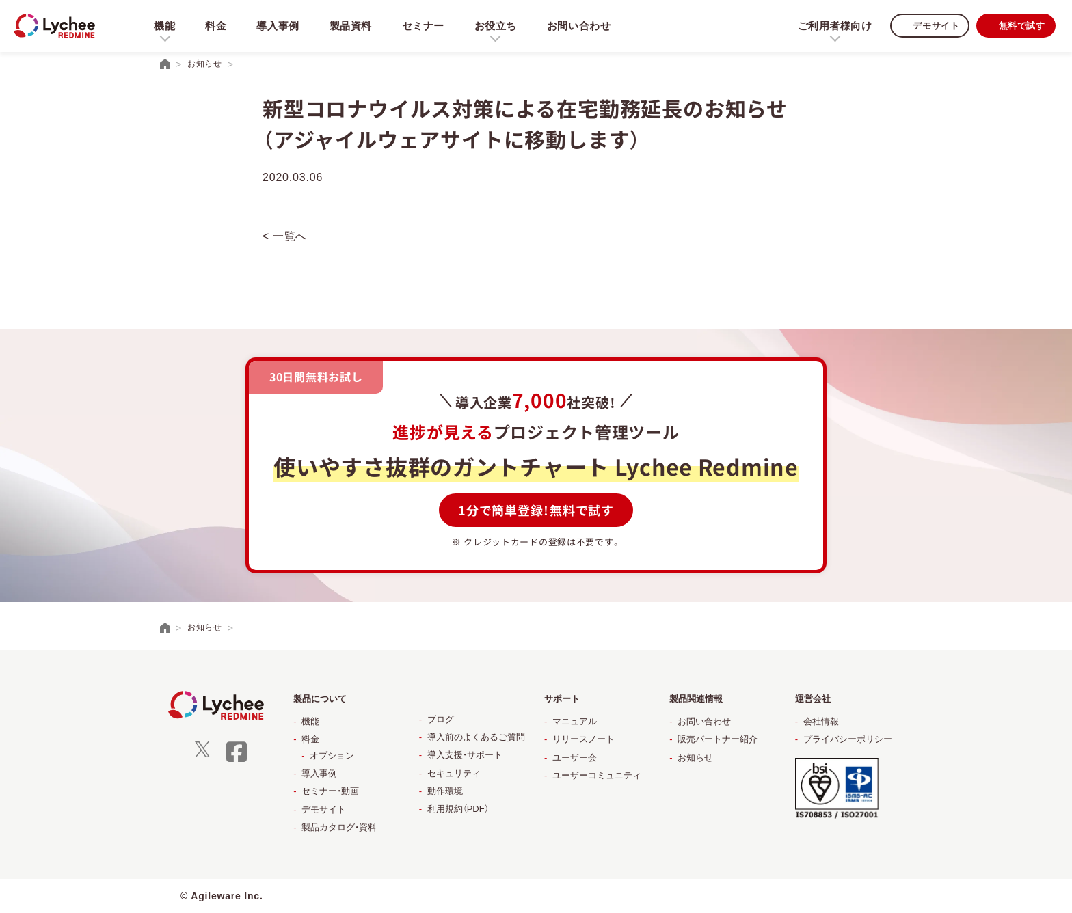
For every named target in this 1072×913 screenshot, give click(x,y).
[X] (202, 754)
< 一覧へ (285, 236)
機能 (310, 721)
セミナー (424, 25)
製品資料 (351, 25)
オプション (332, 755)
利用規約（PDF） (458, 809)
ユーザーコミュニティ (596, 775)
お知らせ (695, 757)
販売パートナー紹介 (718, 739)
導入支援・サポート (464, 755)
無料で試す (1020, 26)
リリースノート (583, 739)
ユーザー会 (574, 757)
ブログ (440, 719)
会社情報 (821, 721)
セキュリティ (454, 773)
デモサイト (930, 26)
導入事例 (278, 25)
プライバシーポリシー (847, 739)
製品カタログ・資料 (339, 827)
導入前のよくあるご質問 (476, 737)
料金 (216, 25)
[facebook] (236, 760)
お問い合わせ (582, 25)
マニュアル (574, 721)
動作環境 (445, 791)
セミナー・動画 (330, 791)
